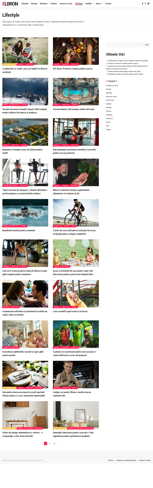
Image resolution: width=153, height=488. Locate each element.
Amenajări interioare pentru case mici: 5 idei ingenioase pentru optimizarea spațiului (75, 456)
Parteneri (109, 118)
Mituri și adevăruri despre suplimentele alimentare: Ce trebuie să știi (75, 195)
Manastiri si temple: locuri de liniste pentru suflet (126, 72)
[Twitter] (145, 3)
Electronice (110, 99)
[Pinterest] (148, 3)
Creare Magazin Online (22, 485)
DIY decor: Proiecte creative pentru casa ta (124, 61)
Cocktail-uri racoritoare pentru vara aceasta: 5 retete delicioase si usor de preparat (74, 368)
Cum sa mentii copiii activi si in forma (74, 324)
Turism (25, 104)
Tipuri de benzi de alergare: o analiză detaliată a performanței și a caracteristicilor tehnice (22, 197)
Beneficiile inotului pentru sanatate (22, 237)
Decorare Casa (9, 64)
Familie (21, 64)
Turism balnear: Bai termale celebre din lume (74, 110)
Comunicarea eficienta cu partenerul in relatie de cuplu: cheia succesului (23, 326)
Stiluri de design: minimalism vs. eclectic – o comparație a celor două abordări (25, 454)
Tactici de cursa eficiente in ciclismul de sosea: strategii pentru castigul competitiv (75, 240)
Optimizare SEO (38, 485)
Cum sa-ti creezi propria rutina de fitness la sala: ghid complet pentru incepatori (25, 282)
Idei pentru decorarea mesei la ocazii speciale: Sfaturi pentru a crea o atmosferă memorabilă (22, 412)
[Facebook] (142, 3)
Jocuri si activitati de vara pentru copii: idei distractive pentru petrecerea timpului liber (75, 284)
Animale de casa (112, 84)
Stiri (74, 232)
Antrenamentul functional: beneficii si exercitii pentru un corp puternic (74, 154)
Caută (146, 40)
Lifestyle (30, 64)
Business (109, 91)
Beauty (108, 87)
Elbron (10, 3)
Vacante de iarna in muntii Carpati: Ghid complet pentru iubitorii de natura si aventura (24, 112)
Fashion (66, 64)
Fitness (66, 148)
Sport (24, 232)
